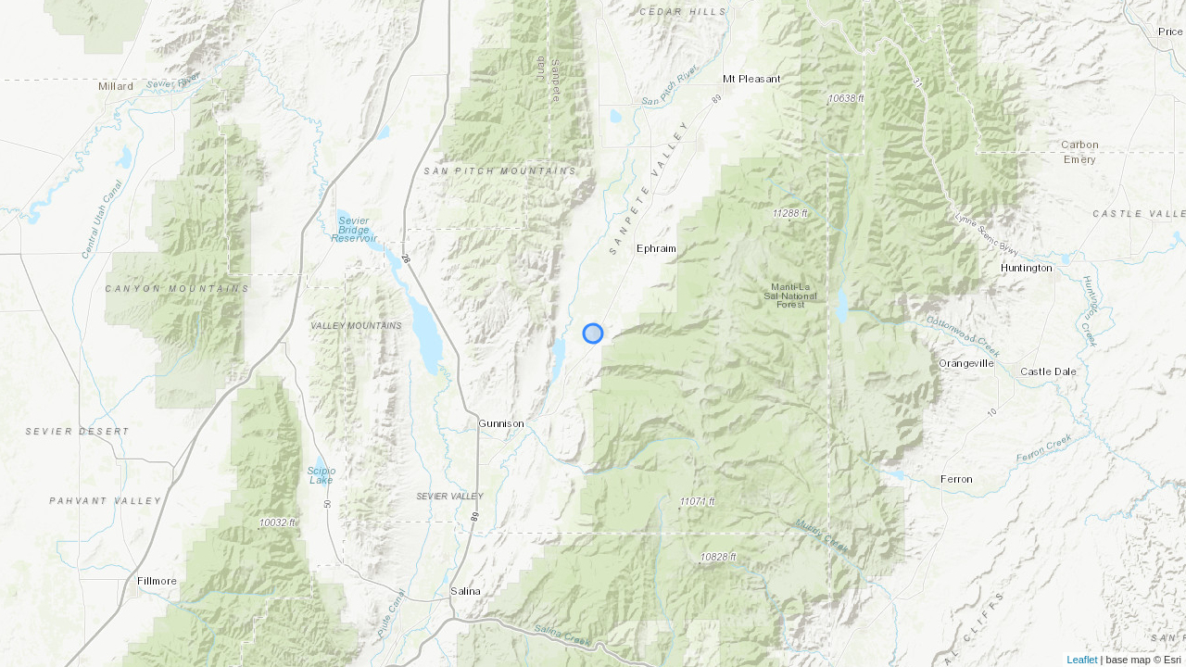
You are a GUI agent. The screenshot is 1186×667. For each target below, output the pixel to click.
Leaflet (1082, 659)
